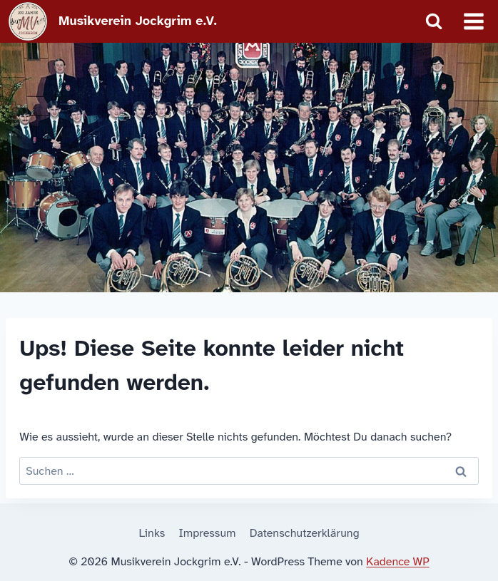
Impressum (207, 532)
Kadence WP (397, 561)
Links (151, 532)
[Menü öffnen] (473, 21)
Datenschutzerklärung (305, 532)
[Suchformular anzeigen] (434, 21)
